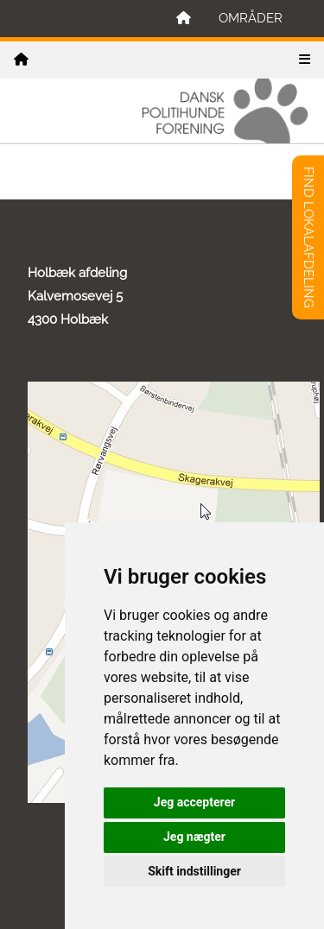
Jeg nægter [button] (194, 837)
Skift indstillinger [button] (194, 871)
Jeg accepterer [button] (194, 802)
